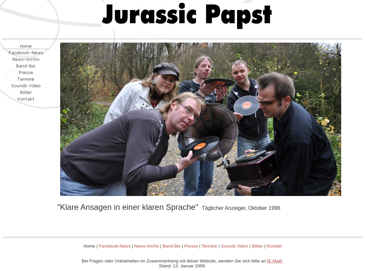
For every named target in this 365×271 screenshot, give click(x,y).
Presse (191, 246)
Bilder (257, 246)
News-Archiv (146, 246)
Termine (209, 246)
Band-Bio (172, 246)
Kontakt (273, 246)
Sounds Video (234, 246)
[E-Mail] (274, 260)
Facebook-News (115, 246)
